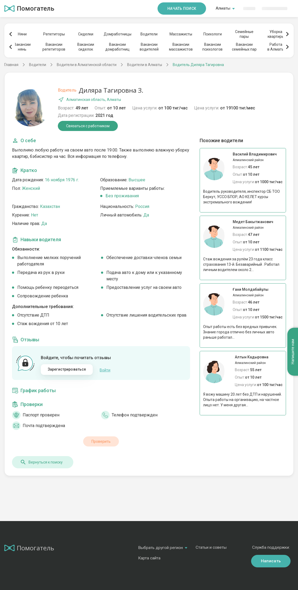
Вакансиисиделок (85, 46)
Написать (271, 560)
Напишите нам (293, 330)
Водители (149, 34)
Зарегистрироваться (67, 369)
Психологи (212, 34)
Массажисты (181, 34)
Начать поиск (181, 8)
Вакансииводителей (149, 46)
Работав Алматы (275, 46)
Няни (22, 34)
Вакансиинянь (22, 46)
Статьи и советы (211, 546)
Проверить (101, 441)
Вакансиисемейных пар (244, 46)
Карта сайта (149, 557)
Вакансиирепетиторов (53, 46)
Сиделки (85, 34)
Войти (105, 369)
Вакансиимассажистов (181, 46)
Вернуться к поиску (41, 461)
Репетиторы (54, 34)
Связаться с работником (88, 126)
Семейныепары (244, 34)
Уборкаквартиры (276, 34)
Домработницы (117, 34)
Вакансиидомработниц (117, 46)
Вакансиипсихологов (212, 46)
